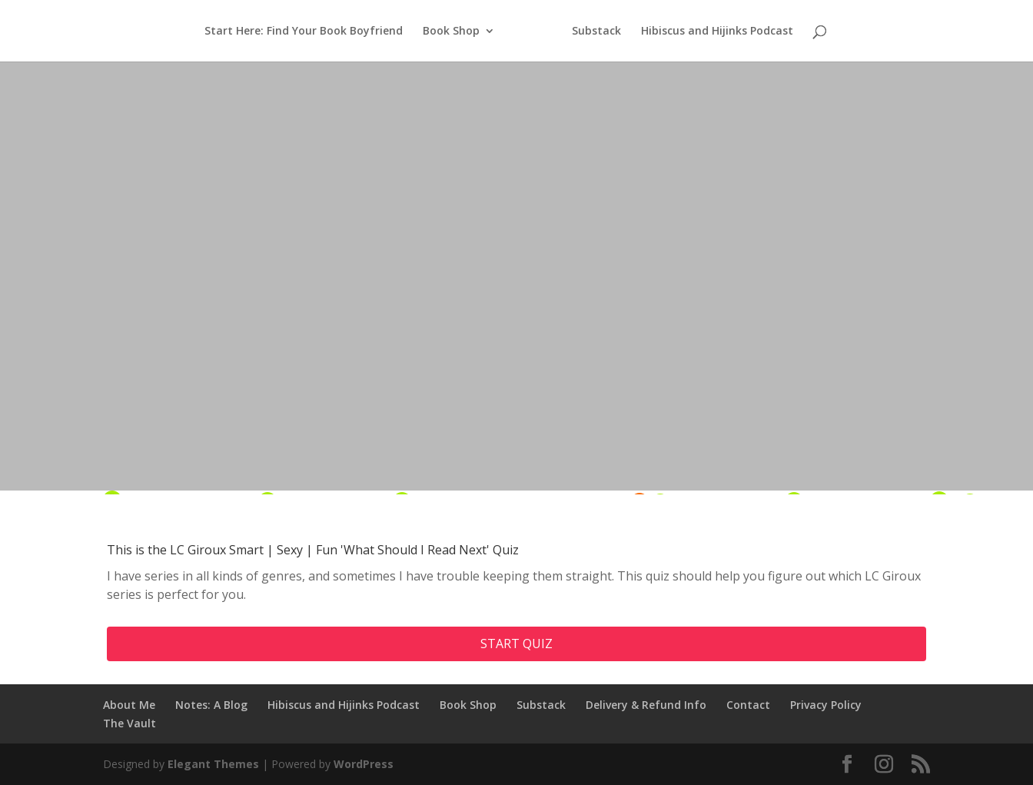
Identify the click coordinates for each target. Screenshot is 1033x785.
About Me (129, 704)
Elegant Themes (213, 764)
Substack (596, 31)
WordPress (364, 764)
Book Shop (451, 31)
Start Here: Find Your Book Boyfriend (303, 31)
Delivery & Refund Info (646, 704)
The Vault (129, 723)
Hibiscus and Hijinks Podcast (717, 31)
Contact (748, 704)
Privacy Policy (826, 704)
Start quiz (516, 643)
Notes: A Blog (211, 704)
